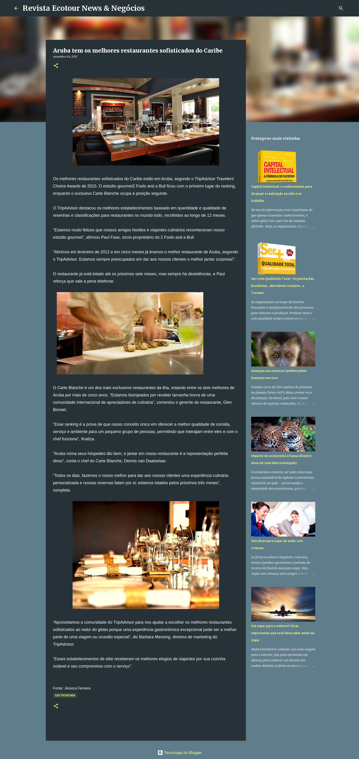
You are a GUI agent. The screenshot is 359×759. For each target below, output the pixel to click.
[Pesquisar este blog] (321, 8)
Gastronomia (65, 695)
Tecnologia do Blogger (180, 753)
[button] (56, 66)
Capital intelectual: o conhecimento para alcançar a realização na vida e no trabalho (281, 194)
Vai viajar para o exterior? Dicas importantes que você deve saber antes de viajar (282, 633)
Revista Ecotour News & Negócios (84, 8)
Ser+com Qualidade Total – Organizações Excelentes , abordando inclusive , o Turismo (282, 286)
